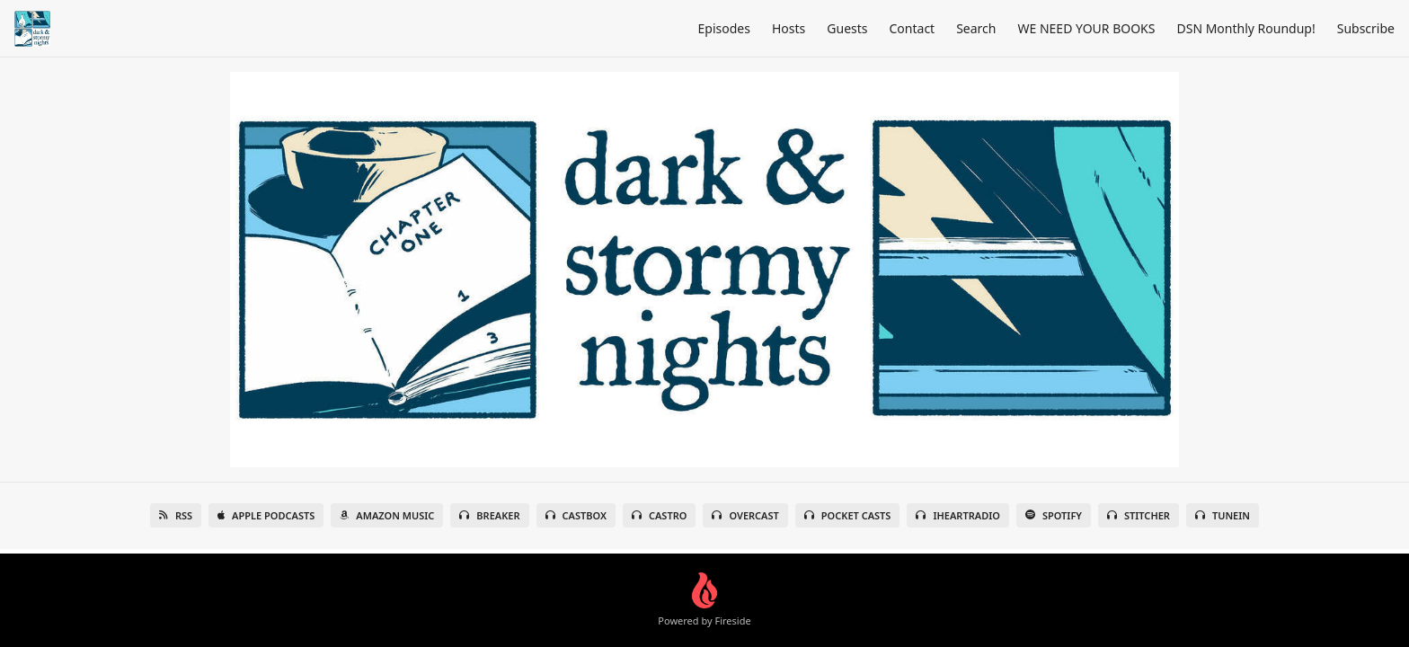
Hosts (788, 28)
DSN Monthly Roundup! (1245, 28)
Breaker (489, 515)
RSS (175, 515)
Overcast (745, 515)
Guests (847, 28)
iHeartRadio (958, 515)
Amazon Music (387, 515)
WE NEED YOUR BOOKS (1086, 28)
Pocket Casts (847, 515)
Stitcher (1138, 515)
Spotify (1053, 515)
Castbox (576, 515)
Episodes (724, 28)
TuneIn (1222, 515)
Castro (659, 515)
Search (976, 28)
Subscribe (1366, 28)
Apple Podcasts (266, 515)
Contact (912, 28)
